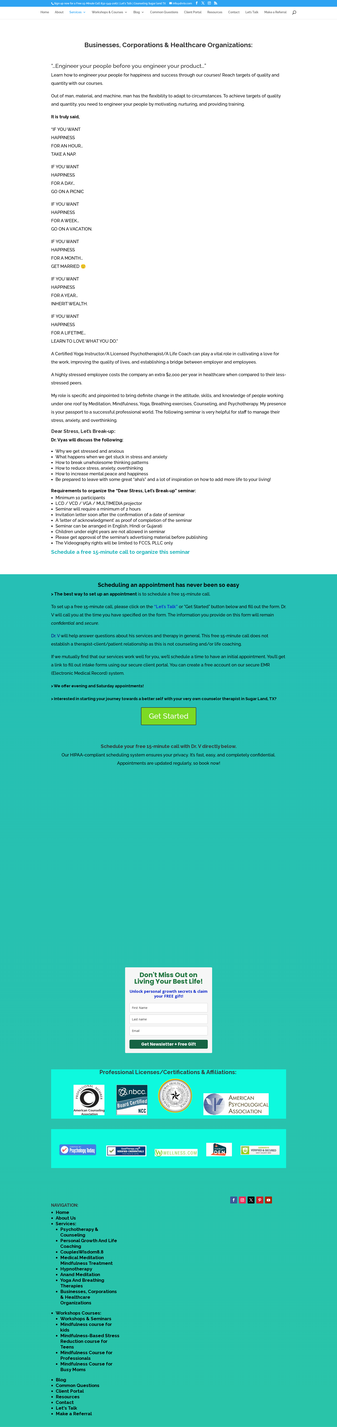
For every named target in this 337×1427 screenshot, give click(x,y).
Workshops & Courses (107, 14)
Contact (234, 14)
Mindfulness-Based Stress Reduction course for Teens (89, 1341)
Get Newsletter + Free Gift (168, 1044)
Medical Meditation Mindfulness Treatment (86, 1260)
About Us (66, 1218)
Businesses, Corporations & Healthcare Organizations (88, 1297)
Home (44, 14)
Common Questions (164, 14)
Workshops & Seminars (85, 1318)
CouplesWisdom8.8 (82, 1252)
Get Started (168, 716)
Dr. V (55, 635)
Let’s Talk (251, 14)
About (59, 14)
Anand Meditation (80, 1274)
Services (75, 14)
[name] (168, 1007)
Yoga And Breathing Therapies (82, 1282)
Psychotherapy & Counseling (79, 1232)
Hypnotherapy (76, 1269)
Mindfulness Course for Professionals (86, 1355)
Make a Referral (275, 14)
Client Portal (192, 14)
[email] (168, 1030)
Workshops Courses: (78, 1313)
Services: (66, 1223)
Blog (136, 14)
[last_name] (168, 1019)
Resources (214, 14)
